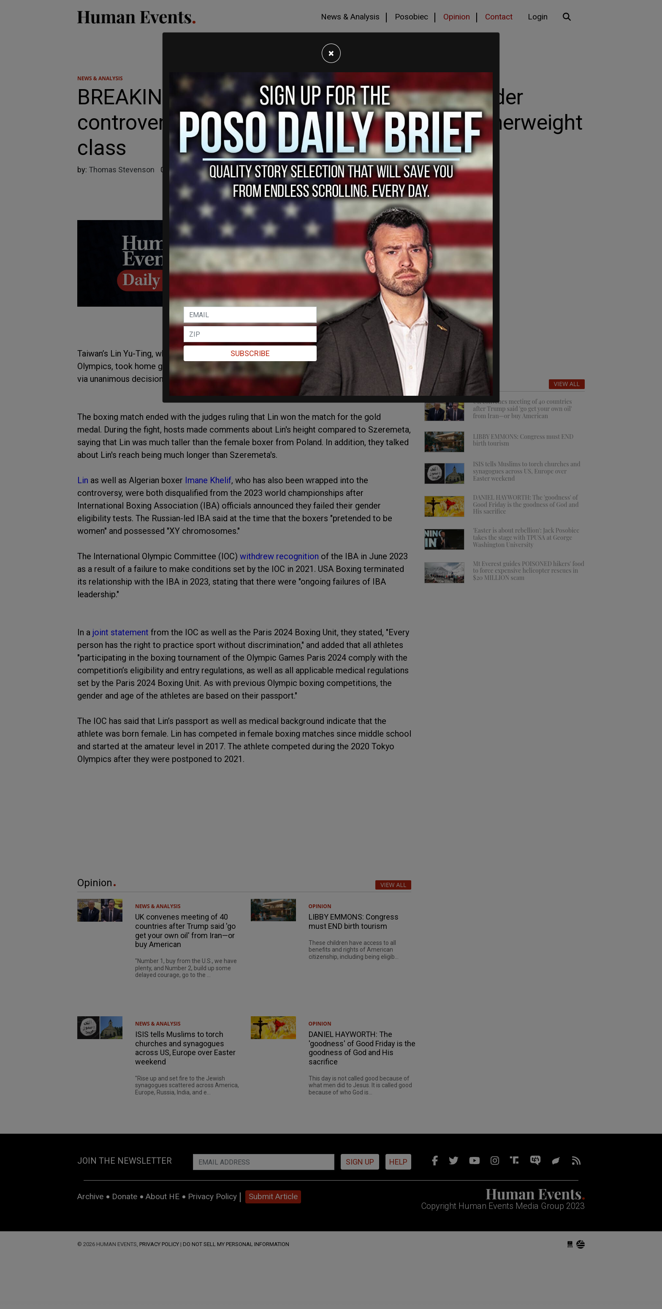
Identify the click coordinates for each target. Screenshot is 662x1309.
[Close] (331, 53)
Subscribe (250, 353)
